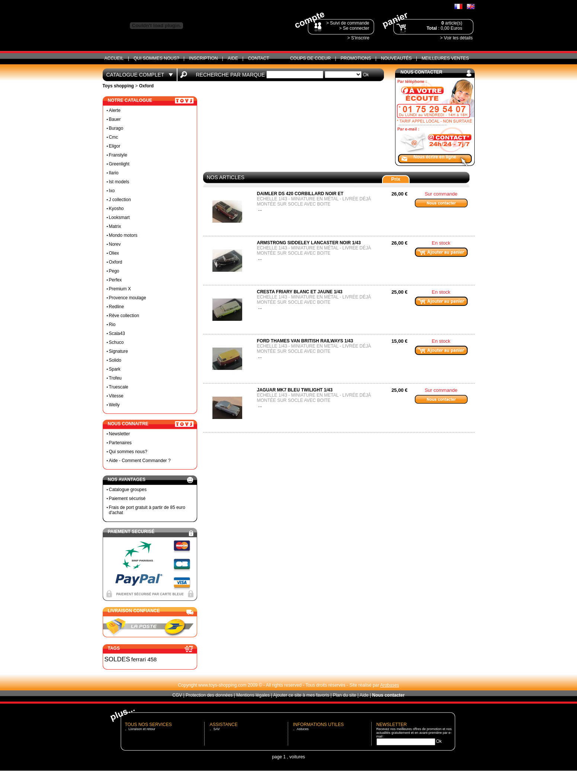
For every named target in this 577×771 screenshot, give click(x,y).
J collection (120, 199)
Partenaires (120, 442)
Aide (233, 58)
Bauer (115, 119)
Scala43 (117, 333)
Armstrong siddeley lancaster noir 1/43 (309, 242)
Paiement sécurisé (127, 498)
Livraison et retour (142, 729)
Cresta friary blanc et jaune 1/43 (300, 291)
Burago (116, 128)
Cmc (113, 137)
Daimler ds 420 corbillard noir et (300, 193)
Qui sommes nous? (156, 58)
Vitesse (116, 396)
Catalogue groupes (128, 489)
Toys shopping (118, 85)
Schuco (116, 342)
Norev (115, 244)
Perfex (115, 280)
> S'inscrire (358, 38)
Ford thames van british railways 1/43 (305, 340)
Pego (114, 271)
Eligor (115, 146)
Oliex (114, 253)
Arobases (389, 685)
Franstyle (118, 155)
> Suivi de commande (347, 23)
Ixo (112, 190)
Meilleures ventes (445, 58)
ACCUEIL (114, 58)
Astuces (303, 729)
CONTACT (258, 58)
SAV (217, 729)
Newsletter (119, 433)
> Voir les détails (456, 38)
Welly (114, 404)
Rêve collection (124, 315)
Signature (118, 351)
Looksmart (119, 217)
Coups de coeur (310, 58)
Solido (115, 360)
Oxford (115, 262)
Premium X (120, 288)
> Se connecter (354, 28)
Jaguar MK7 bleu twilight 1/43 (295, 390)
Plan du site (344, 695)
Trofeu (115, 378)
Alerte (115, 110)
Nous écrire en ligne (435, 156)
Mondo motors (123, 235)
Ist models (119, 181)
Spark (115, 369)
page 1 (279, 756)
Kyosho (116, 208)
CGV (177, 695)
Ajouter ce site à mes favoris (301, 695)
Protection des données (209, 695)
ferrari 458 (144, 659)
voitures (297, 756)
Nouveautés (396, 58)
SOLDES (117, 659)
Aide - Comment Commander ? (140, 460)
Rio (112, 324)
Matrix (115, 226)
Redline (116, 306)
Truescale (118, 387)
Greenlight (119, 164)
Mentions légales (253, 695)
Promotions (356, 58)
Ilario (114, 172)
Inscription (203, 58)
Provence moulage (127, 297)
